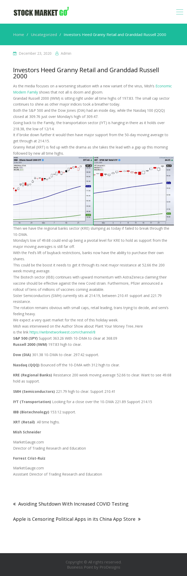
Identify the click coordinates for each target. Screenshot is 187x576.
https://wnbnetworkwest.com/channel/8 (62, 332)
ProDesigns (110, 567)
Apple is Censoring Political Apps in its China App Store (74, 519)
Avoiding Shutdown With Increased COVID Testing (73, 504)
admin (66, 53)
